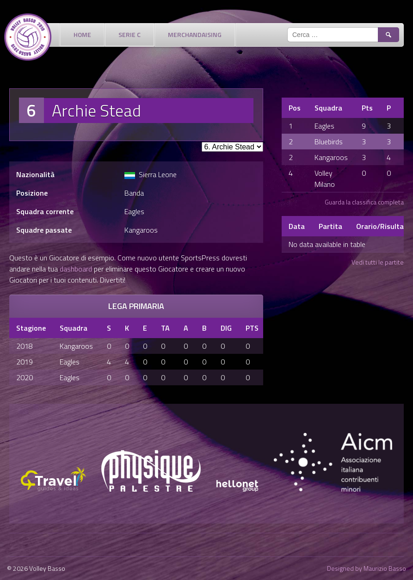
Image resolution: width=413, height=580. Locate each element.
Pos (295, 107)
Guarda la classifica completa (364, 202)
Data (297, 226)
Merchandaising (195, 34)
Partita (330, 226)
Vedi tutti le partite (377, 262)
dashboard (76, 268)
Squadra (328, 107)
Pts (367, 107)
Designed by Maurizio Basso (366, 568)
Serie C (129, 34)
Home (82, 34)
